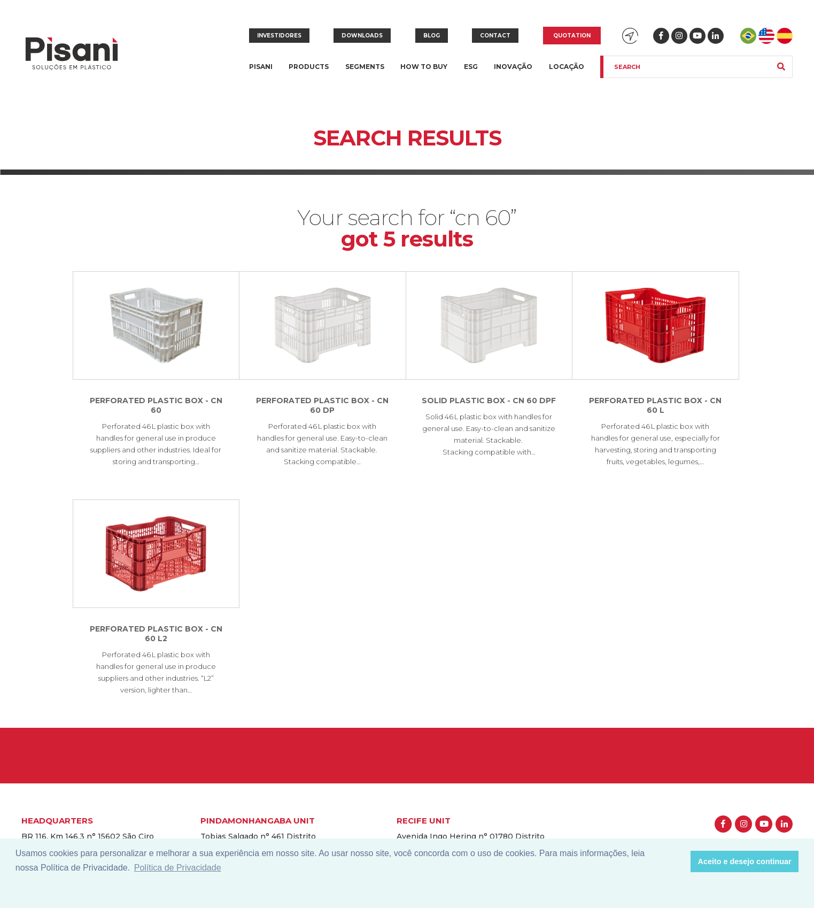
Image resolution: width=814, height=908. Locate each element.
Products (309, 73)
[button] (679, 861)
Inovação (513, 67)
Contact (495, 35)
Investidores (279, 35)
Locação (566, 67)
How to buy (423, 67)
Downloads (362, 35)
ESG (471, 67)
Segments (364, 73)
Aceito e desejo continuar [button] (745, 861)
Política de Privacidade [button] (177, 867)
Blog (431, 35)
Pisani (261, 73)
